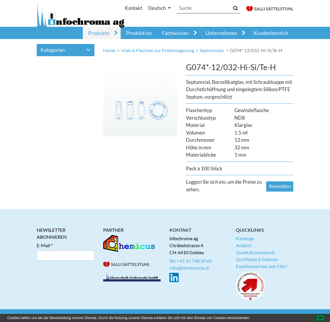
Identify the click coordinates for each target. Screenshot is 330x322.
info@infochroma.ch (189, 267)
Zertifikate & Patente (257, 259)
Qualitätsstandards (255, 252)
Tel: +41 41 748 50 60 (190, 260)
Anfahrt (244, 245)
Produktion (139, 33)
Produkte (98, 33)
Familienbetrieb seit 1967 (261, 266)
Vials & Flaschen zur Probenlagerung (157, 50)
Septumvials (212, 50)
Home (109, 50)
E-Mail (43, 245)
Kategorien (66, 50)
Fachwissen (175, 33)
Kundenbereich (271, 33)
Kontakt (133, 8)
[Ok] (320, 318)
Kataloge (245, 238)
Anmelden (280, 186)
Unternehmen (221, 33)
